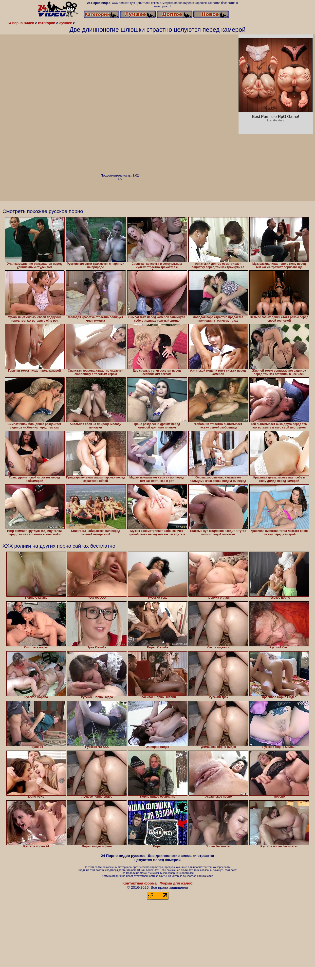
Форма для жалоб (176, 883)
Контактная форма (139, 883)
